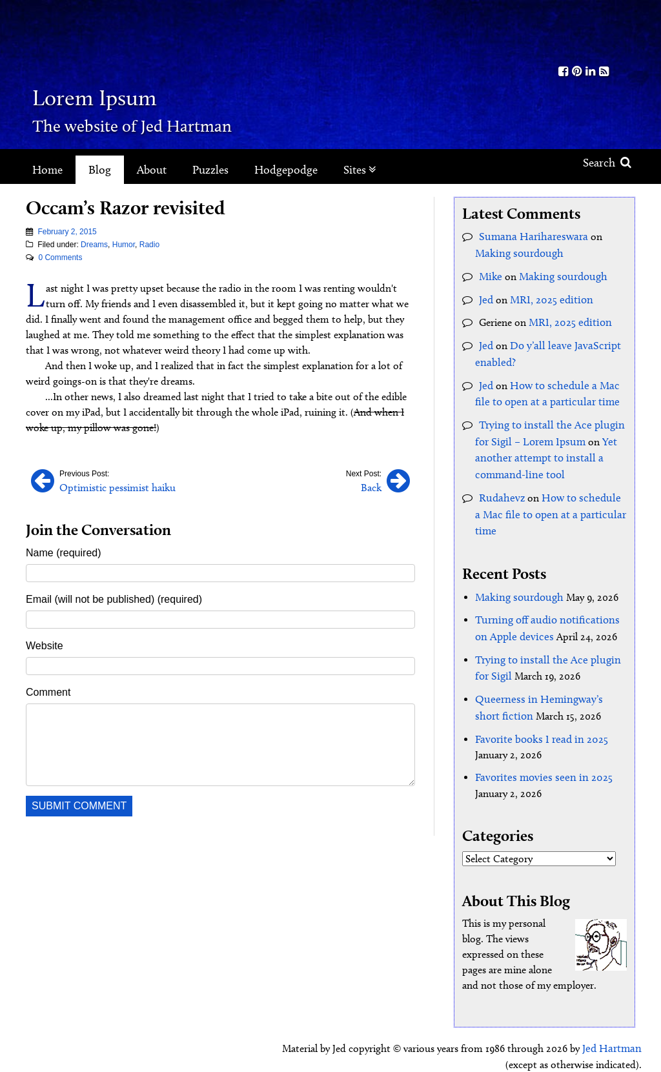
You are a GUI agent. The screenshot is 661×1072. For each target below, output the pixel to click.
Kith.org (583, 31)
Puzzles (210, 170)
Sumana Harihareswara (529, 236)
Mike (489, 273)
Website (44, 644)
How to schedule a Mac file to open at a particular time (547, 498)
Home (47, 170)
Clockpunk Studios (597, 1051)
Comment (48, 690)
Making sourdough (516, 251)
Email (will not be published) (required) (114, 597)
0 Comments (60, 257)
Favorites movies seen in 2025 (538, 750)
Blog (99, 170)
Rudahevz (500, 482)
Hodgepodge (286, 170)
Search (607, 163)
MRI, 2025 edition (548, 295)
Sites (359, 170)
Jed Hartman (613, 1020)
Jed (486, 295)
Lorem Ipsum (130, 93)
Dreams (94, 244)
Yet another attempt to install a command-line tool (542, 445)
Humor (123, 244)
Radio (149, 244)
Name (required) (63, 551)
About (152, 170)
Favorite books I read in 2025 (537, 713)
